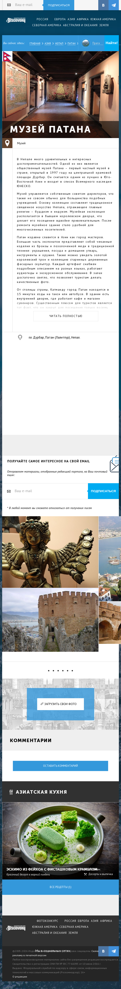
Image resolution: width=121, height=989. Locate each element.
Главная (35, 43)
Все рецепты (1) (60, 887)
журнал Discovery (16, 931)
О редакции (19, 976)
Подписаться (59, 5)
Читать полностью (66, 316)
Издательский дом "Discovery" (16, 23)
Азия (48, 43)
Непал (59, 43)
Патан (72, 43)
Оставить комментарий (60, 766)
